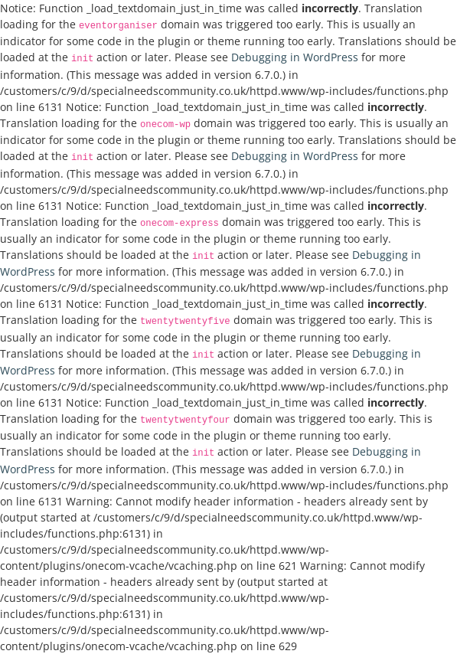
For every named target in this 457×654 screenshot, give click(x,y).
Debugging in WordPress (294, 57)
